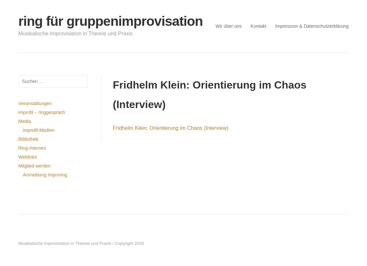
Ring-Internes (32, 148)
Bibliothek (28, 139)
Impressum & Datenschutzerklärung (312, 26)
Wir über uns (229, 26)
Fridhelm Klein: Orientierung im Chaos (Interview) (170, 128)
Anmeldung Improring (45, 174)
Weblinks (27, 157)
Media (24, 121)
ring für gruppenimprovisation (110, 21)
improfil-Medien (39, 130)
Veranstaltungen (35, 103)
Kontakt (258, 26)
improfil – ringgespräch (41, 112)
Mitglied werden (34, 166)
